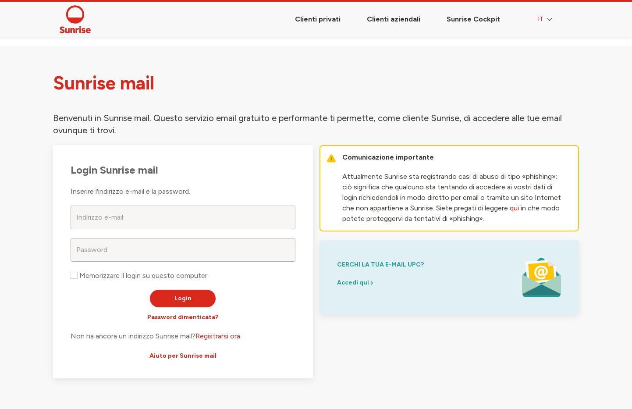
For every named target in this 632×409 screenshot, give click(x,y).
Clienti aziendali (393, 19)
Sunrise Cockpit (473, 19)
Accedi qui (355, 282)
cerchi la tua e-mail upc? (380, 264)
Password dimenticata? (182, 317)
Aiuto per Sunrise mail (183, 355)
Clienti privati (318, 19)
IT (546, 19)
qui (514, 208)
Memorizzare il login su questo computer (139, 275)
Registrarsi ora (217, 336)
